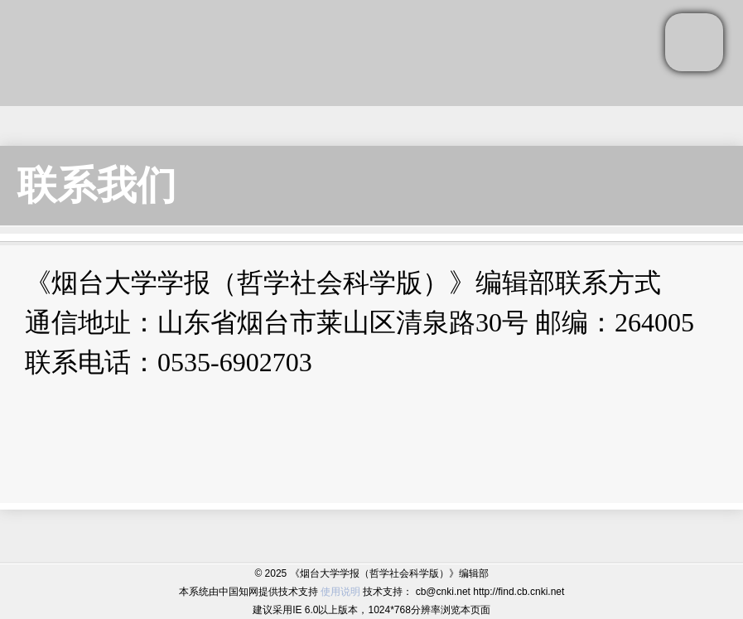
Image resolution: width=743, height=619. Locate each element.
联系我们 (96, 185)
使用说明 (340, 591)
